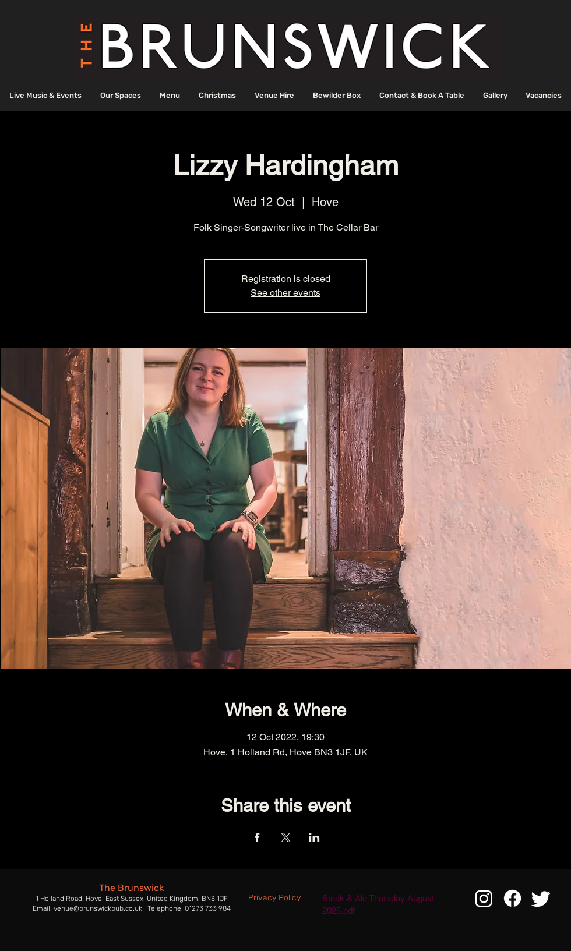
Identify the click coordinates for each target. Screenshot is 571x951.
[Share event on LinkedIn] (314, 837)
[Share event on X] (285, 837)
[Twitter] (541, 898)
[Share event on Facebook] (257, 837)
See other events (285, 292)
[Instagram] (484, 898)
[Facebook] (512, 898)
